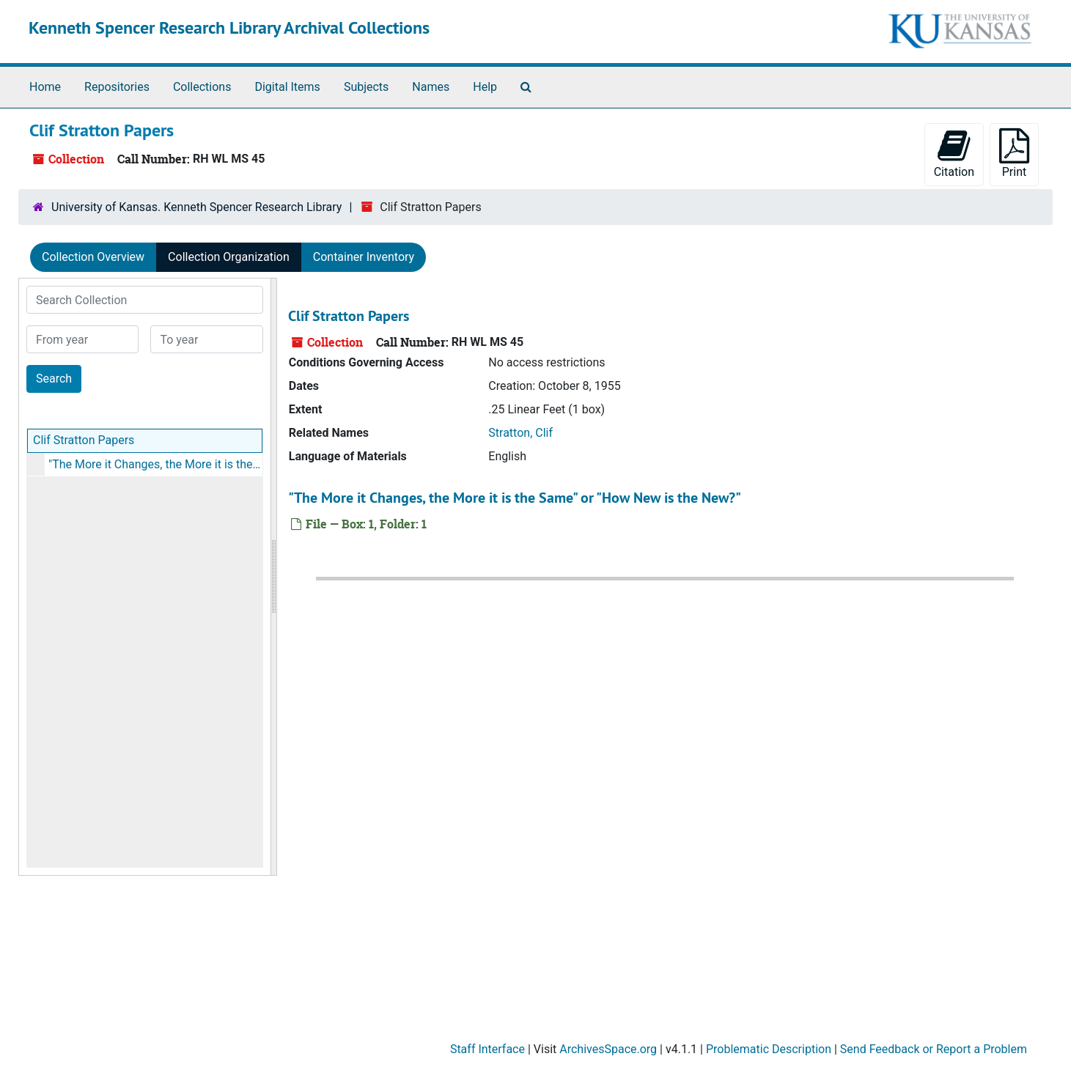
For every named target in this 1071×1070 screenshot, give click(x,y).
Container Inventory (363, 257)
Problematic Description (768, 1049)
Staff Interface (487, 1049)
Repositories (117, 87)
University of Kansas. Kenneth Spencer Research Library (196, 207)
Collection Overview (93, 257)
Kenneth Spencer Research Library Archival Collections (229, 27)
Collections (202, 87)
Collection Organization (229, 257)
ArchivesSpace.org (608, 1049)
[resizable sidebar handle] (273, 576)
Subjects (366, 87)
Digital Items (287, 87)
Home (45, 87)
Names (430, 87)
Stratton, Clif (520, 433)
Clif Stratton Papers (83, 440)
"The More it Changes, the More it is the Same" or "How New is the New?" (155, 464)
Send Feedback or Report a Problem (933, 1049)
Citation (954, 153)
